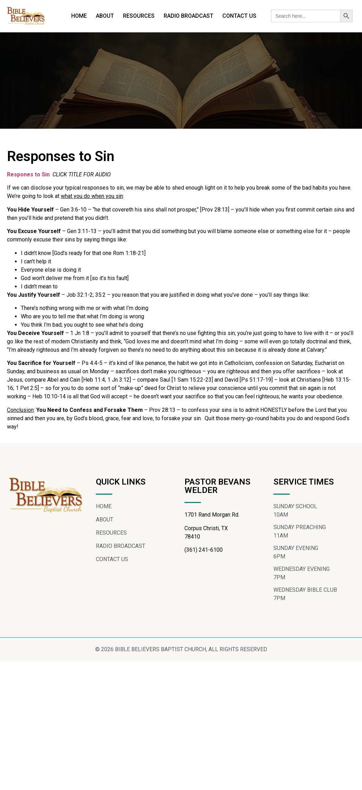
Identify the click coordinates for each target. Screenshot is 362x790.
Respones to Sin (29, 180)
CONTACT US (239, 16)
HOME (79, 16)
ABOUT (105, 16)
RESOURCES (139, 16)
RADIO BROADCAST (188, 16)
